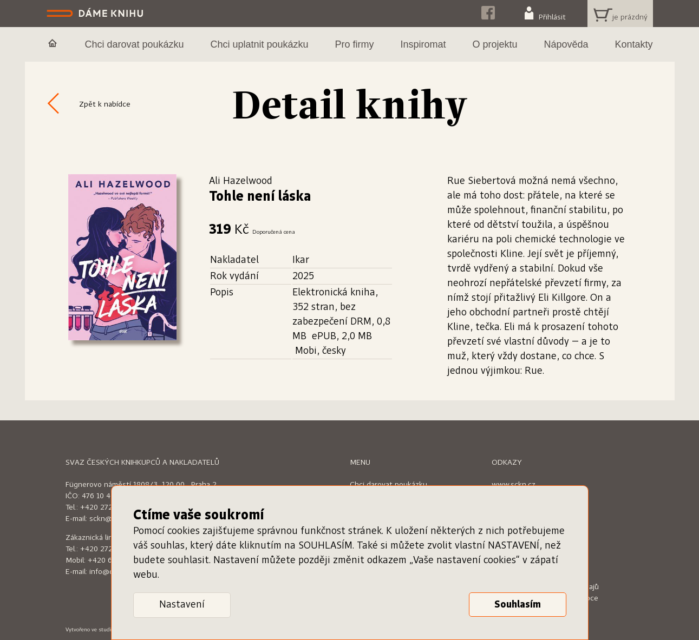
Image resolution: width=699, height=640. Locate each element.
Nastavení (182, 605)
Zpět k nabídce (104, 104)
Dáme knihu (96, 13)
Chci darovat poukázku (388, 485)
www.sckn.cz (513, 485)
